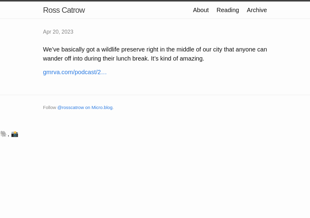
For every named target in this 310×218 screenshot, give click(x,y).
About (201, 10)
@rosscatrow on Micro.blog (85, 107)
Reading (227, 10)
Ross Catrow (64, 10)
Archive (257, 10)
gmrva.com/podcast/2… (75, 72)
